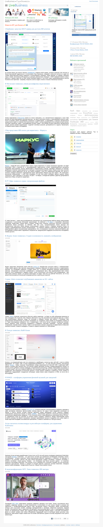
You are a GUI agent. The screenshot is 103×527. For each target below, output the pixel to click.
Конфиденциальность (47, 525)
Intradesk (78, 137)
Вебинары (76, 93)
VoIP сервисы (77, 81)
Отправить (73, 153)
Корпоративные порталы (81, 100)
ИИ (82, 122)
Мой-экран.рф (30, 409)
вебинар (78, 525)
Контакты (39, 525)
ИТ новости (31, 18)
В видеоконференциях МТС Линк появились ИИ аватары (27, 469)
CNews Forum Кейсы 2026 (79, 50)
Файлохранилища (78, 67)
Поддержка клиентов (79, 88)
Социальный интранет (80, 101)
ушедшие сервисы (81, 125)
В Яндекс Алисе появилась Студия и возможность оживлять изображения (33, 236)
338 (65, 518)
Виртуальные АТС (79, 79)
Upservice (78, 150)
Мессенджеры (77, 82)
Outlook (95, 117)
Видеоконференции (80, 91)
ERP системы (77, 97)
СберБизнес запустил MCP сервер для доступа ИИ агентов (27, 29)
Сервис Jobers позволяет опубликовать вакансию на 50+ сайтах (29, 279)
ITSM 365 (78, 143)
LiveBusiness (78, 6)
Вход (90, 1)
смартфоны (73, 125)
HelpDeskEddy (80, 140)
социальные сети (76, 113)
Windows (80, 115)
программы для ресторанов (90, 111)
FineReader (74, 122)
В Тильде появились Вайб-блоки (17, 330)
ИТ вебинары (53, 18)
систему (68, 525)
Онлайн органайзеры (79, 65)
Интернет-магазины (79, 75)
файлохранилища (91, 115)
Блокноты (73, 124)
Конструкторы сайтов (80, 73)
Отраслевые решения (80, 104)
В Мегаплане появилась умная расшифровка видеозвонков (27, 84)
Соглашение (57, 525)
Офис (78, 111)
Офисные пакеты (79, 64)
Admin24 (78, 146)
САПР (96, 124)
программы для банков (88, 119)
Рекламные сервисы (79, 76)
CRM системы (78, 85)
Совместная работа (79, 69)
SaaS (72, 111)
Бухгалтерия (77, 95)
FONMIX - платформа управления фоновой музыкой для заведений (30, 377)
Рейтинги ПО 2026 (11, 18)
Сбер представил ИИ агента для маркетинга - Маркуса (26, 130)
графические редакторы (89, 122)
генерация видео (75, 117)
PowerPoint (87, 113)
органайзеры (74, 119)
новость (73, 525)
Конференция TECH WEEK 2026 (81, 44)
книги (96, 122)
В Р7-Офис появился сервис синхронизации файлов (25, 181)
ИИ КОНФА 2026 (76, 56)
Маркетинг (77, 87)
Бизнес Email (77, 70)
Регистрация (95, 1)
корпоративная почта (86, 117)
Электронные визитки (85, 124)
